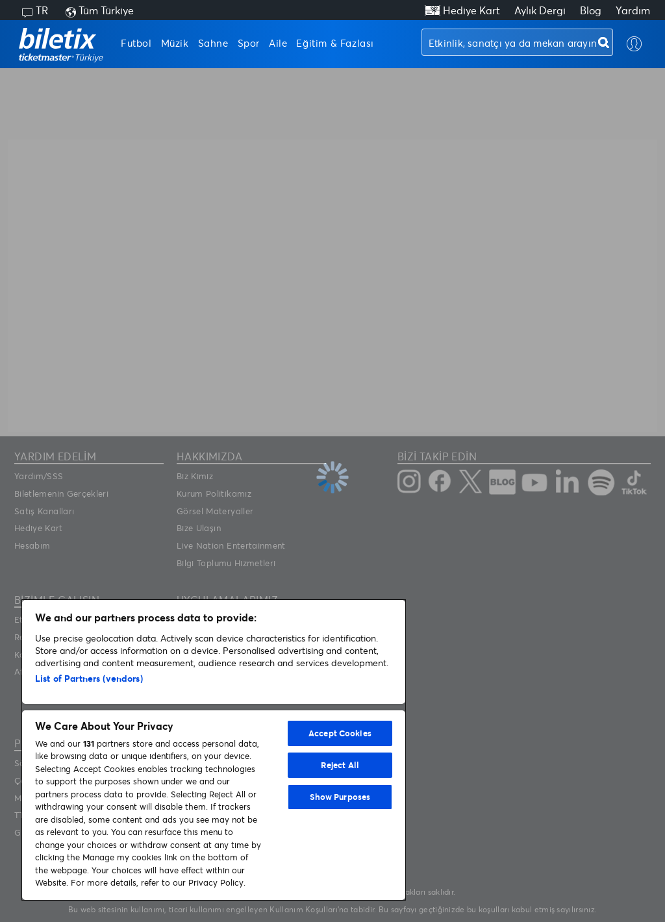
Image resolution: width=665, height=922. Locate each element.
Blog (590, 10)
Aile (278, 42)
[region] (214, 750)
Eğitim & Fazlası (335, 42)
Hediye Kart (471, 10)
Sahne (213, 42)
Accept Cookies (339, 733)
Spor (249, 42)
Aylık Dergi (540, 10)
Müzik (175, 42)
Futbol (136, 42)
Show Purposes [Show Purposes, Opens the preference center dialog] (340, 797)
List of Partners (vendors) (89, 678)
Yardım (633, 10)
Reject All (340, 765)
